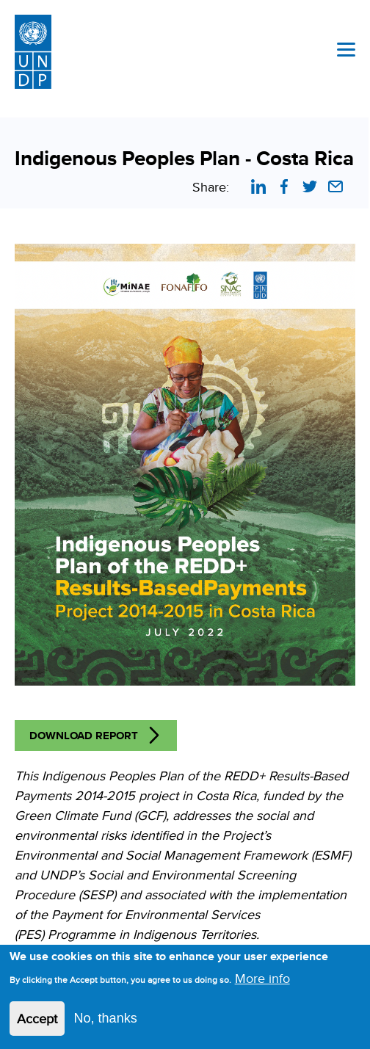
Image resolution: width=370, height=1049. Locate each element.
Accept (37, 1018)
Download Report (83, 735)
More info (262, 978)
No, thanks (105, 1018)
